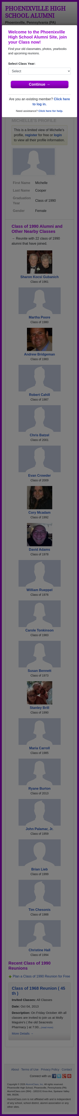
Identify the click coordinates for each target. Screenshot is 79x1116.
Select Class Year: (21, 63)
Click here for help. (50, 111)
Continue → (39, 84)
